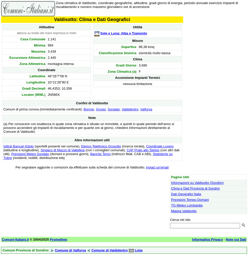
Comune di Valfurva (70, 250)
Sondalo (114, 109)
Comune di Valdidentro (110, 250)
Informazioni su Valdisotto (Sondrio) (197, 183)
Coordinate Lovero (160, 146)
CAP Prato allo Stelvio (143, 150)
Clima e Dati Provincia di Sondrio (195, 188)
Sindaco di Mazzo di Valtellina (63, 150)
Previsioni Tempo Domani (190, 200)
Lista (138, 250)
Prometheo (58, 239)
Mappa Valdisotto (184, 211)
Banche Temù (100, 154)
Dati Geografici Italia (186, 194)
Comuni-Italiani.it (15, 239)
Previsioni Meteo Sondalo (30, 154)
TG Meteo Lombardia (187, 205)
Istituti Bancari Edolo (18, 146)
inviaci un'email (157, 167)
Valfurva (146, 109)
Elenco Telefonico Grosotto (101, 146)
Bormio (89, 109)
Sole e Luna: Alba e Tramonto (123, 33)
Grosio (101, 109)
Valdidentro (130, 109)
